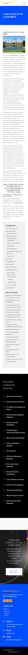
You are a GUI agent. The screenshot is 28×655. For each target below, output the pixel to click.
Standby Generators (12, 270)
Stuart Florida (12, 282)
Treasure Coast (10, 272)
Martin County (11, 275)
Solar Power (10, 256)
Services (6, 613)
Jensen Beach (12, 277)
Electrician (9, 259)
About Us (6, 611)
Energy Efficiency (11, 261)
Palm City (10, 279)
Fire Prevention (11, 233)
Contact (6, 615)
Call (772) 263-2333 (13, 571)
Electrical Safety (10, 231)
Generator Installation (13, 243)
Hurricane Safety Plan (12, 337)
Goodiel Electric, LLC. (19, 650)
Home (5, 609)
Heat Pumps (10, 246)
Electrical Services (11, 236)
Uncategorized (10, 288)
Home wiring (9, 264)
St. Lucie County (11, 285)
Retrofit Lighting (12, 248)
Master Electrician (11, 267)
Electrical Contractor (12, 228)
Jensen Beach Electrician (13, 329)
